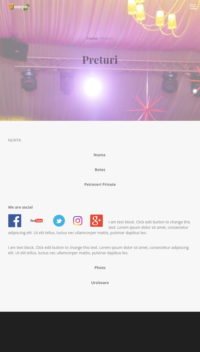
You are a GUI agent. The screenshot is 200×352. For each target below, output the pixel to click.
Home (92, 38)
